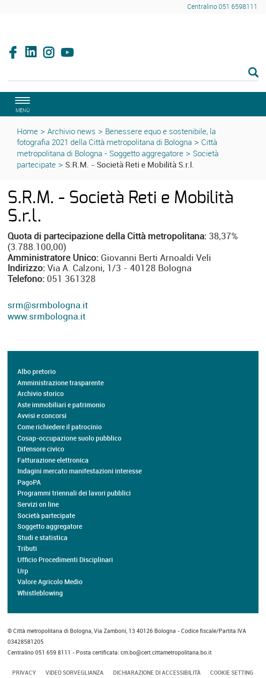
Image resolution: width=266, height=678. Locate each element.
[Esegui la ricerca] (253, 73)
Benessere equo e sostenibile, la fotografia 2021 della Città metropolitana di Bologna (116, 137)
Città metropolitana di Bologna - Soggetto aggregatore (117, 148)
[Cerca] (133, 73)
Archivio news (71, 131)
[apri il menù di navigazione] (21, 103)
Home (27, 131)
